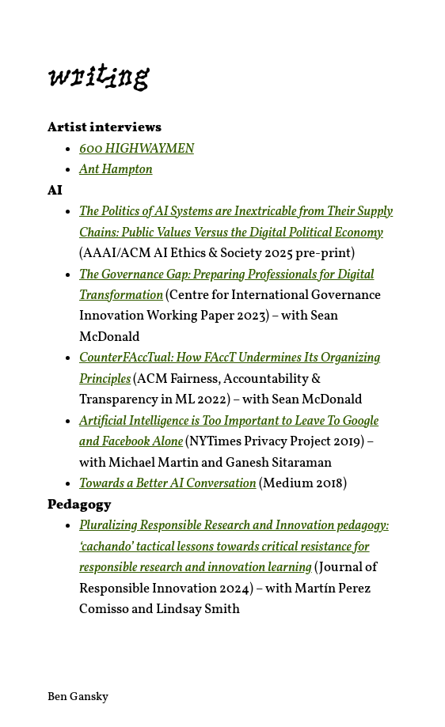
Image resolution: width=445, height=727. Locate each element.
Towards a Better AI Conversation (168, 484)
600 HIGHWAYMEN (136, 149)
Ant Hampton (116, 170)
